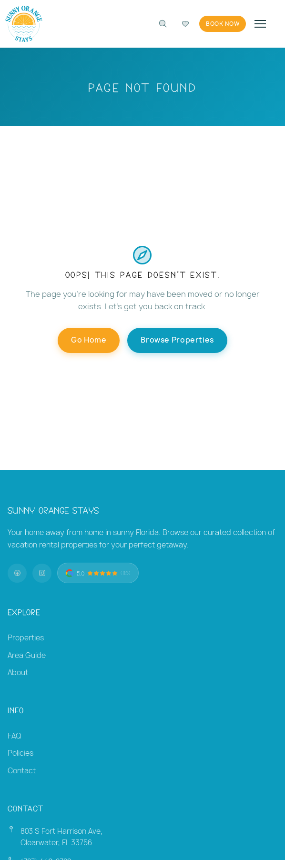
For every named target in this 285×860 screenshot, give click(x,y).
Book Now (222, 24)
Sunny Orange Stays (53, 509)
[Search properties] (162, 24)
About (18, 673)
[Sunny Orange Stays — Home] (24, 24)
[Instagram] (41, 573)
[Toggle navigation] (260, 23)
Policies (20, 753)
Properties (26, 638)
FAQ (14, 736)
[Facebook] (17, 573)
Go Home (88, 340)
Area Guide (27, 655)
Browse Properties (177, 340)
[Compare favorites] (185, 24)
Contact (22, 771)
